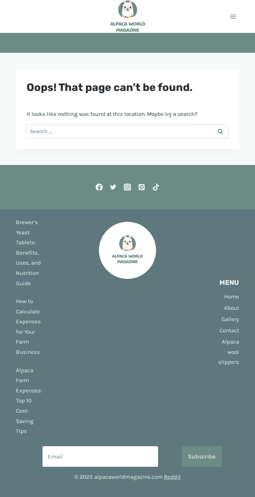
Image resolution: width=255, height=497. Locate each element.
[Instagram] (128, 187)
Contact (229, 330)
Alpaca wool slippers (228, 351)
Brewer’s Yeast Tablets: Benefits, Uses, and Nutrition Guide (28, 253)
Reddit (172, 476)
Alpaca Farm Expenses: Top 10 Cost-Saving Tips (29, 401)
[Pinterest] (141, 187)
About (231, 307)
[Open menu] (233, 16)
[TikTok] (156, 187)
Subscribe (201, 456)
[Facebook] (99, 187)
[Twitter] (113, 187)
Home (231, 296)
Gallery (230, 319)
